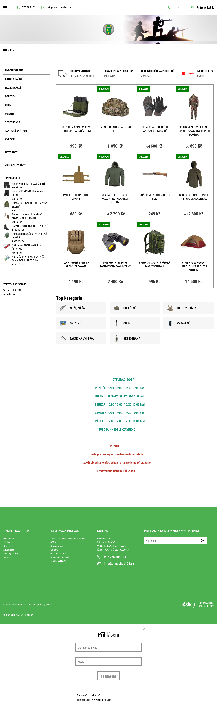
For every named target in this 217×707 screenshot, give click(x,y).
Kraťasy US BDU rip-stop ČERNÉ (28, 183)
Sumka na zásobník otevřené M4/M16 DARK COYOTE (27, 216)
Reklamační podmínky (60, 557)
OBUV (121, 323)
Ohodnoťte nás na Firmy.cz (18, 615)
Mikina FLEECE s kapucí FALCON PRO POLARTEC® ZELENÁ (115, 198)
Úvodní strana (14, 70)
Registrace (8, 546)
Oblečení (10, 96)
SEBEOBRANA (126, 338)
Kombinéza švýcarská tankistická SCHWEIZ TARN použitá (194, 130)
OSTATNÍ (70, 323)
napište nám (9, 294)
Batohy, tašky (13, 79)
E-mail (147, 538)
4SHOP (210, 606)
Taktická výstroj (16, 131)
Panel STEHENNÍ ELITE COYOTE (76, 196)
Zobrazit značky (15, 165)
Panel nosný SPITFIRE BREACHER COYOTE (76, 264)
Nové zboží (11, 152)
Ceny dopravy (56, 546)
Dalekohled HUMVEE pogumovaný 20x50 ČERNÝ (115, 264)
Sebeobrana (12, 122)
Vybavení (10, 139)
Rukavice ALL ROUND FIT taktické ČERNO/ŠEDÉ (154, 129)
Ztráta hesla (8, 549)
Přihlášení (108, 676)
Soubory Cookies (11, 553)
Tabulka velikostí (58, 560)
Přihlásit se (8, 542)
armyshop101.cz (18, 604)
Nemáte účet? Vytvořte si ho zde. (94, 700)
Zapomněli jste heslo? (88, 695)
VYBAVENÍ (178, 323)
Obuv (8, 105)
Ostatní (9, 113)
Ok (202, 540)
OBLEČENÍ (124, 308)
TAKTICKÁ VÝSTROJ (77, 338)
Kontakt (54, 549)
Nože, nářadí (13, 87)
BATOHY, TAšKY (181, 308)
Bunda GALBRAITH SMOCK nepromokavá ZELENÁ (194, 196)
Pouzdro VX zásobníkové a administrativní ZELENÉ (76, 129)
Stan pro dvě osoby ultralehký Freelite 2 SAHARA (194, 266)
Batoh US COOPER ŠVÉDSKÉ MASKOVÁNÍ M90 (154, 264)
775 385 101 (28, 7)
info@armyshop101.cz (59, 7)
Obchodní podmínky (59, 553)
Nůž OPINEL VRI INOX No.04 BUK (155, 196)
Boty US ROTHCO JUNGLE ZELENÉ (30, 226)
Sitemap (7, 557)
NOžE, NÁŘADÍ (73, 308)
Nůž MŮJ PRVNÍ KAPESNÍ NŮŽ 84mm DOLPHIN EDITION (28, 258)
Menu (10, 50)
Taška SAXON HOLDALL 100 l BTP (115, 129)
